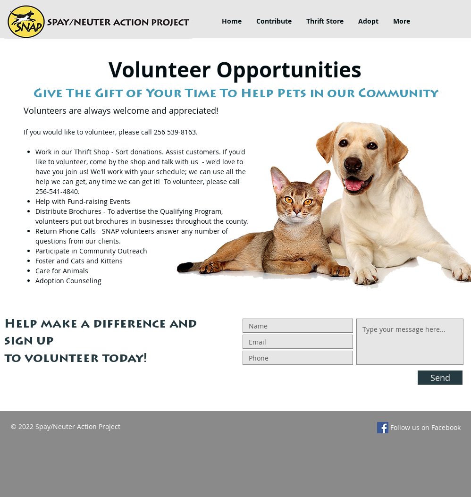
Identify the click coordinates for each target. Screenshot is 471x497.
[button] (274, 21)
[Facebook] (382, 427)
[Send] (440, 378)
